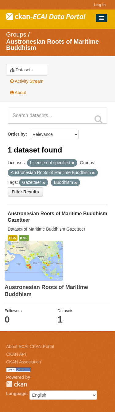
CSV (12, 238)
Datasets (21, 69)
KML (24, 238)
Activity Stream (26, 81)
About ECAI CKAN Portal (30, 346)
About (18, 92)
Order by (16, 134)
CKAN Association (23, 361)
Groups (16, 34)
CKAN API (16, 354)
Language (16, 393)
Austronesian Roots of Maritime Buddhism (52, 44)
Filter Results (25, 191)
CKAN (16, 384)
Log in (100, 4)
